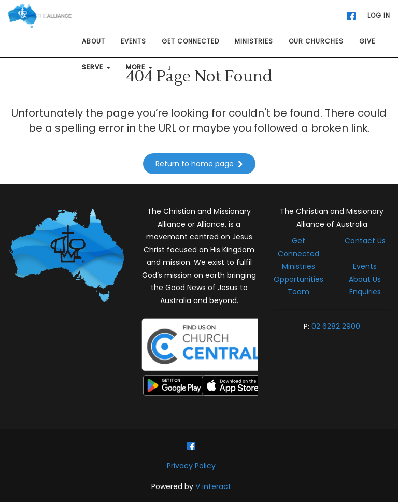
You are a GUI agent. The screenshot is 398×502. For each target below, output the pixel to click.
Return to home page (199, 164)
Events (365, 266)
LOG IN (378, 15)
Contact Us (365, 241)
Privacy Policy (191, 466)
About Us (365, 279)
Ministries (298, 266)
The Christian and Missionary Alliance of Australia (331, 218)
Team (298, 291)
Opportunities (298, 279)
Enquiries (365, 291)
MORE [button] (139, 67)
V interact (213, 486)
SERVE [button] (96, 67)
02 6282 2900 (335, 326)
